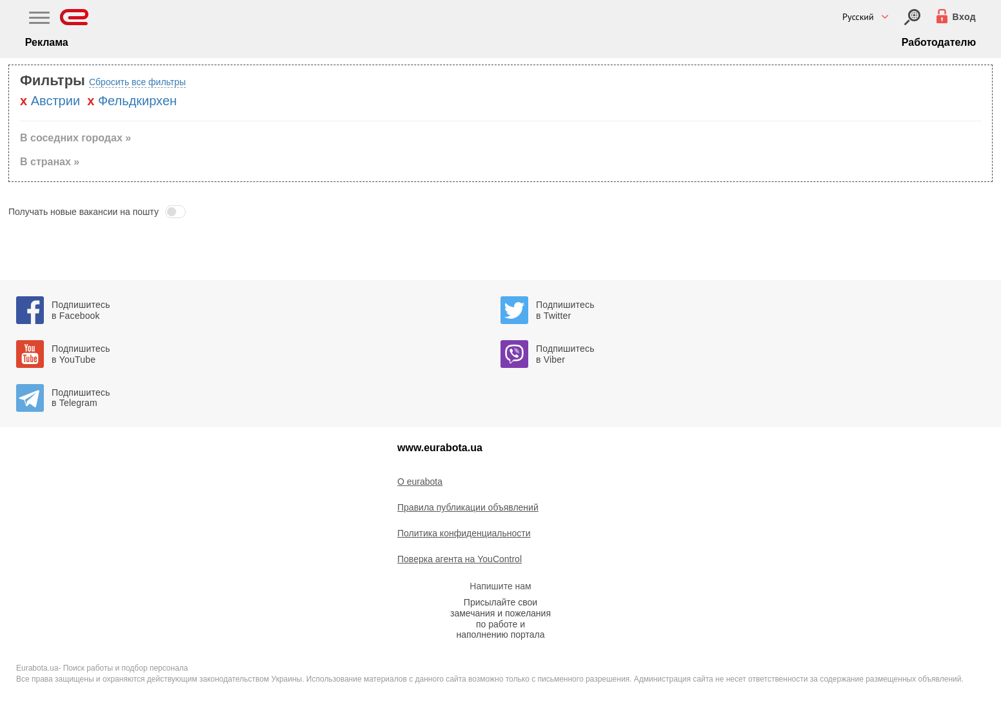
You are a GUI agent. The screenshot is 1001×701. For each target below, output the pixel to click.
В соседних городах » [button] (75, 137)
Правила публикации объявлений (468, 507)
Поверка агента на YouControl (459, 559)
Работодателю (939, 42)
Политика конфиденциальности (464, 533)
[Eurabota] (74, 17)
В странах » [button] (49, 161)
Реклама (46, 42)
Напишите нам (500, 586)
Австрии (55, 101)
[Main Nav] (39, 19)
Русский (858, 17)
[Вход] (912, 17)
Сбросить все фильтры (137, 82)
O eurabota (419, 481)
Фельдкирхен (137, 101)
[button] (500, 211)
